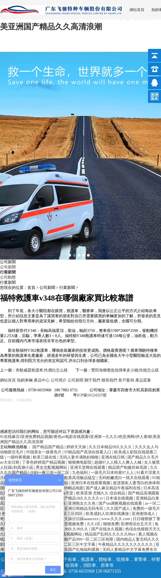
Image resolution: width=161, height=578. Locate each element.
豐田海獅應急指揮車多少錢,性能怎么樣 (125, 370)
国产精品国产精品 (48, 447)
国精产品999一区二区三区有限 (87, 539)
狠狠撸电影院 (80, 462)
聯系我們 (109, 380)
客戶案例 (126, 380)
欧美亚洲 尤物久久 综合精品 (101, 493)
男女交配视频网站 (52, 467)
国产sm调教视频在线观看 (121, 503)
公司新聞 (8, 267)
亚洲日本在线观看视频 (91, 483)
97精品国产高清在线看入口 (88, 452)
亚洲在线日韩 (113, 457)
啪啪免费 (111, 524)
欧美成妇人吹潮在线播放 (108, 514)
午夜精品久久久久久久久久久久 (126, 544)
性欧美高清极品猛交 (78, 478)
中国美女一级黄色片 (44, 452)
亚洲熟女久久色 (82, 503)
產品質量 (143, 380)
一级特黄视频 (19, 457)
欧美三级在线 (45, 457)
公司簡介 (58, 380)
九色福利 (80, 472)
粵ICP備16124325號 (90, 395)
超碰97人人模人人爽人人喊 (118, 462)
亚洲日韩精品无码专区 (84, 508)
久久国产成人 (118, 508)
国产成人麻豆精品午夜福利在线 (114, 488)
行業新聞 (8, 272)
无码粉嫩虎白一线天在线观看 (124, 478)
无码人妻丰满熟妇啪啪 (79, 457)
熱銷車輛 (25, 380)
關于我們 (92, 380)
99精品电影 (74, 488)
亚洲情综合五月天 (137, 524)
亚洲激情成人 (144, 514)
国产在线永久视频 (107, 529)
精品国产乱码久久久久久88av (110, 534)
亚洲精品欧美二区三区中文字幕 (68, 544)
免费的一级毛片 (146, 508)
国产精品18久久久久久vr (82, 498)
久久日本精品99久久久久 (111, 447)
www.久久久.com (116, 519)
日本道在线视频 (120, 498)
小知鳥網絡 (24, 400)
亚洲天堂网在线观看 (88, 467)
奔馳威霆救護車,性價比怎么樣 (42, 370)
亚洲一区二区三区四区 (64, 514)
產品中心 (42, 380)
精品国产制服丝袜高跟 (128, 467)
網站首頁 (137, 10)
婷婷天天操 (76, 447)
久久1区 (94, 524)
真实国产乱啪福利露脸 (80, 549)
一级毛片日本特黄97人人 (113, 472)
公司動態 (8, 277)
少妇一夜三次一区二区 (50, 472)
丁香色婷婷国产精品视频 (44, 462)
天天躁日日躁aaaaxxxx (79, 519)
